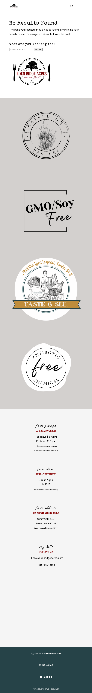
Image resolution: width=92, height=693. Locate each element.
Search (38, 49)
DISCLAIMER (55, 689)
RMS (47, 689)
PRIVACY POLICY (38, 689)
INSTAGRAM (47, 665)
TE (45, 689)
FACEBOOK (47, 677)
